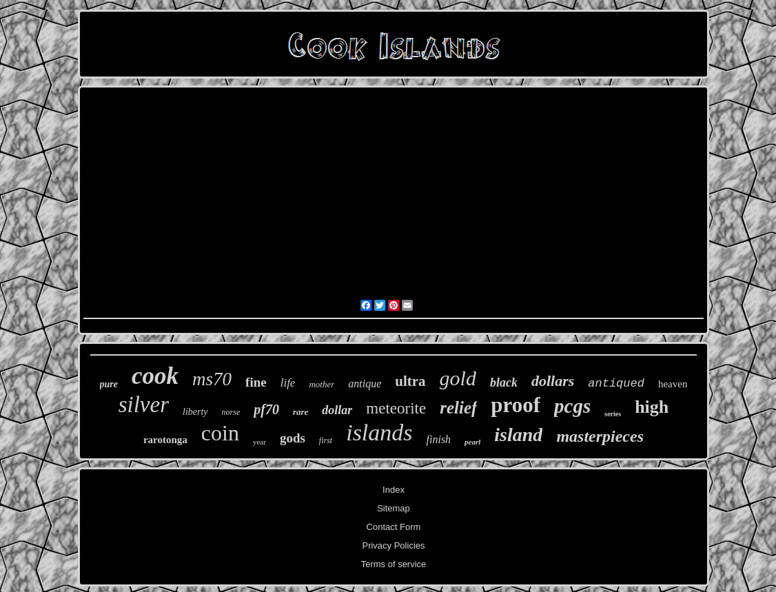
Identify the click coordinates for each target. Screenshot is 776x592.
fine (256, 382)
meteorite (396, 408)
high (651, 407)
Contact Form (394, 527)
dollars (552, 380)
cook (155, 376)
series (612, 414)
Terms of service (394, 564)
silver (144, 404)
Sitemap (393, 508)
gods (292, 438)
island (518, 434)
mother (321, 384)
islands (379, 432)
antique (364, 383)
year (259, 442)
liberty (195, 412)
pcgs (572, 406)
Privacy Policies (393, 545)
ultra (410, 381)
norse (231, 412)
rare (300, 412)
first (325, 440)
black (504, 382)
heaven (672, 383)
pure (109, 384)
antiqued (616, 383)
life (288, 382)
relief (458, 407)
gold (458, 378)
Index (393, 489)
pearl (472, 442)
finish (439, 439)
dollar (337, 410)
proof (515, 405)
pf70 (266, 409)
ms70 (212, 379)
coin (220, 432)
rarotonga (165, 439)
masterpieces (600, 436)
